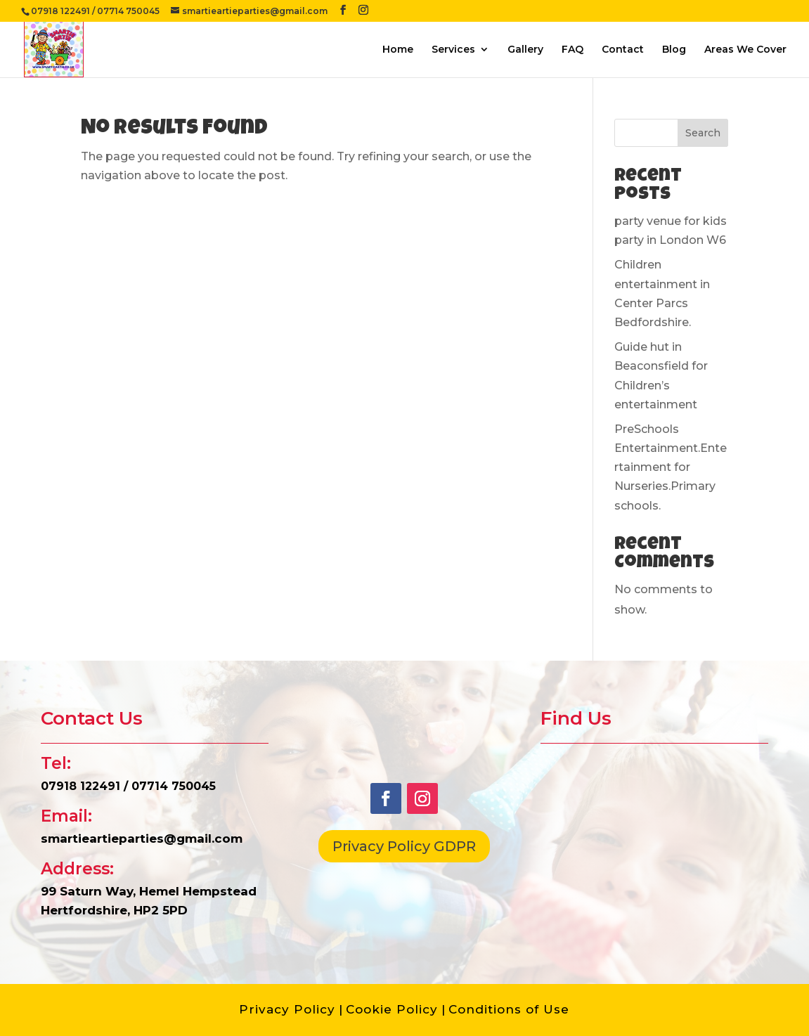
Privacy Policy (287, 1009)
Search (702, 133)
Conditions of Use (508, 1009)
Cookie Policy (392, 1009)
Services (453, 50)
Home (397, 50)
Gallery (525, 50)
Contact (623, 50)
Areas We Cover (745, 50)
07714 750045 (128, 11)
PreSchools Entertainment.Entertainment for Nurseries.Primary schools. (670, 467)
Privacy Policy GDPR (404, 846)
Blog (674, 50)
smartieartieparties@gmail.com (141, 838)
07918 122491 (60, 11)
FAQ (572, 50)
